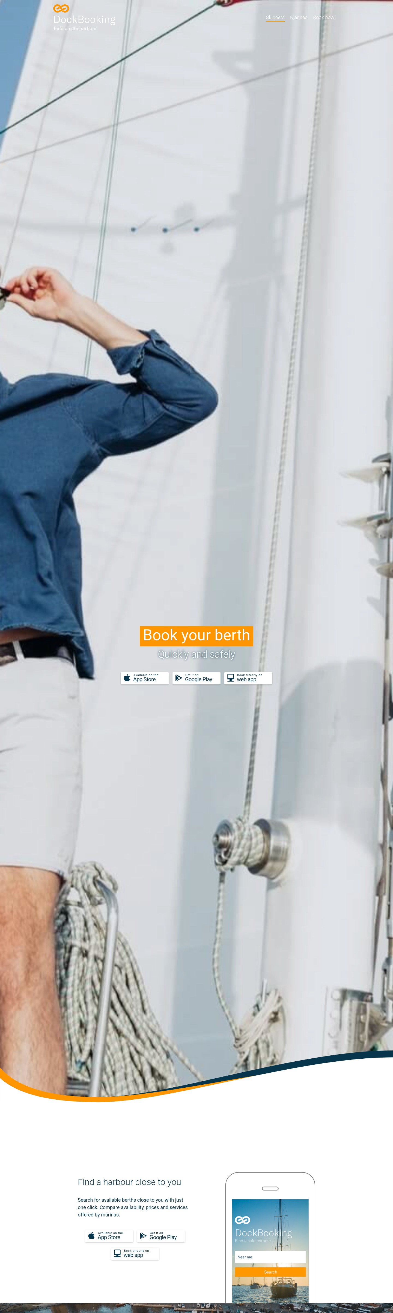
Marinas (299, 17)
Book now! (324, 17)
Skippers (275, 17)
